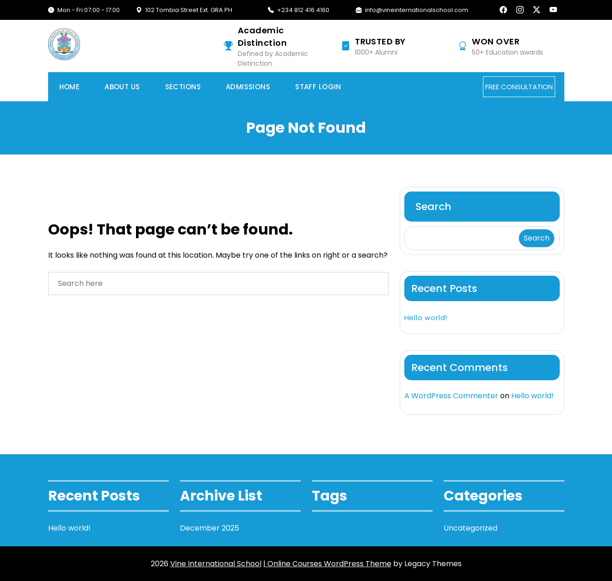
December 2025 (209, 528)
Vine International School (215, 563)
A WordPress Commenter (451, 395)
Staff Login (318, 87)
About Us (122, 87)
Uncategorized (470, 528)
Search (433, 206)
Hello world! (426, 317)
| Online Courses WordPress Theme (327, 563)
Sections (183, 87)
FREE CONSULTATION (519, 87)
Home (69, 87)
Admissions (248, 87)
